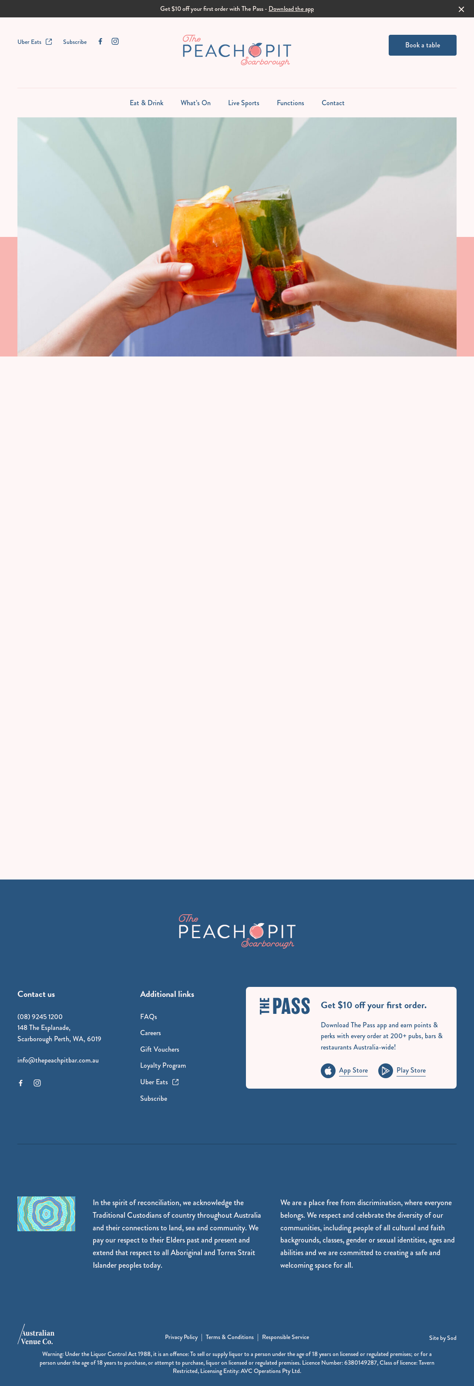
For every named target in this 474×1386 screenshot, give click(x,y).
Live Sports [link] (243, 103)
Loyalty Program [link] (163, 1065)
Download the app (291, 8)
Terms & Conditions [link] (230, 1337)
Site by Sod (443, 1337)
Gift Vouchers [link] (159, 1049)
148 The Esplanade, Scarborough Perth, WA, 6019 (59, 1033)
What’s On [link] (196, 103)
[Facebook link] (100, 41)
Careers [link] (150, 1033)
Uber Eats (35, 41)
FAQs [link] (148, 1017)
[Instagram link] (114, 41)
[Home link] (237, 51)
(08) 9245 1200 (40, 1017)
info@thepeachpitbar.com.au (58, 1060)
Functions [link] (290, 103)
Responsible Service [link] (285, 1337)
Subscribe (75, 41)
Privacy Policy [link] (181, 1337)
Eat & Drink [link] (146, 103)
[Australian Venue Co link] (35, 1337)
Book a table (422, 45)
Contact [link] (333, 103)
